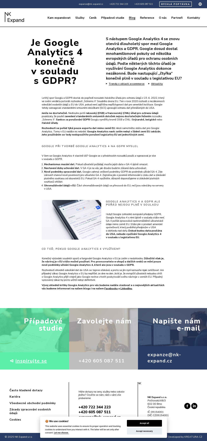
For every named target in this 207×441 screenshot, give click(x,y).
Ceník (92, 18)
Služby (79, 18)
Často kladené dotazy (26, 390)
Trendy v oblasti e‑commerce (127, 83)
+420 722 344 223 (118, 4)
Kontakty (193, 18)
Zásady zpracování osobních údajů (30, 411)
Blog (132, 18)
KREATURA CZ (193, 437)
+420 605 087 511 (143, 4)
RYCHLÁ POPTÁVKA (175, 4)
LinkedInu (126, 288)
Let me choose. (61, 432)
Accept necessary (144, 431)
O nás (163, 18)
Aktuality (157, 83)
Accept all (144, 423)
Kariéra (15, 397)
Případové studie (112, 18)
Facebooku (111, 288)
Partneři (177, 18)
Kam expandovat (59, 18)
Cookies (15, 420)
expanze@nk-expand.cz (91, 4)
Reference (147, 18)
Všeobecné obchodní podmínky (33, 403)
